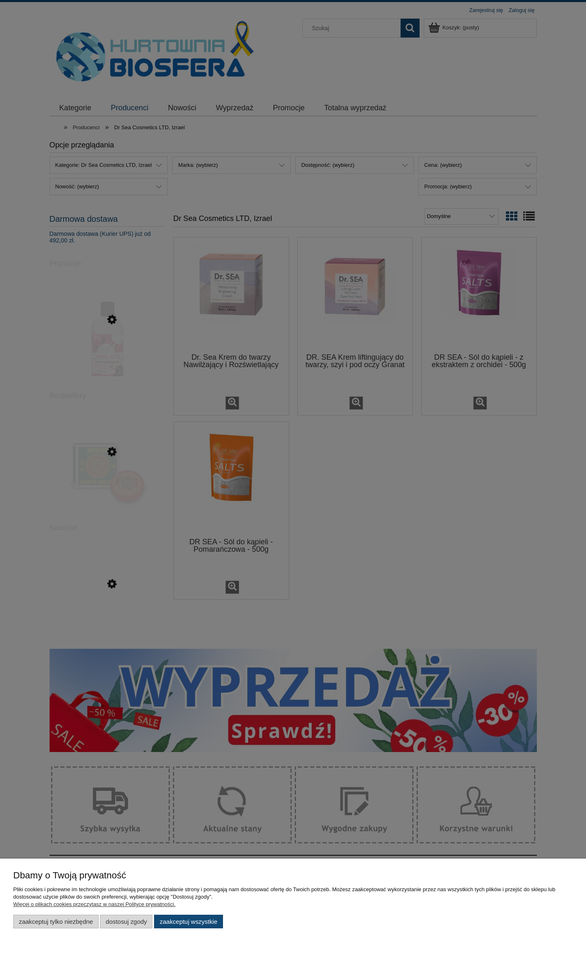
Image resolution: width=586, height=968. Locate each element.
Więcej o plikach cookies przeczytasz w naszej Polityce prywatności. (94, 904)
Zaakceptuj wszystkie (188, 921)
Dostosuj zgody (126, 921)
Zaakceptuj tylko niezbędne (56, 921)
